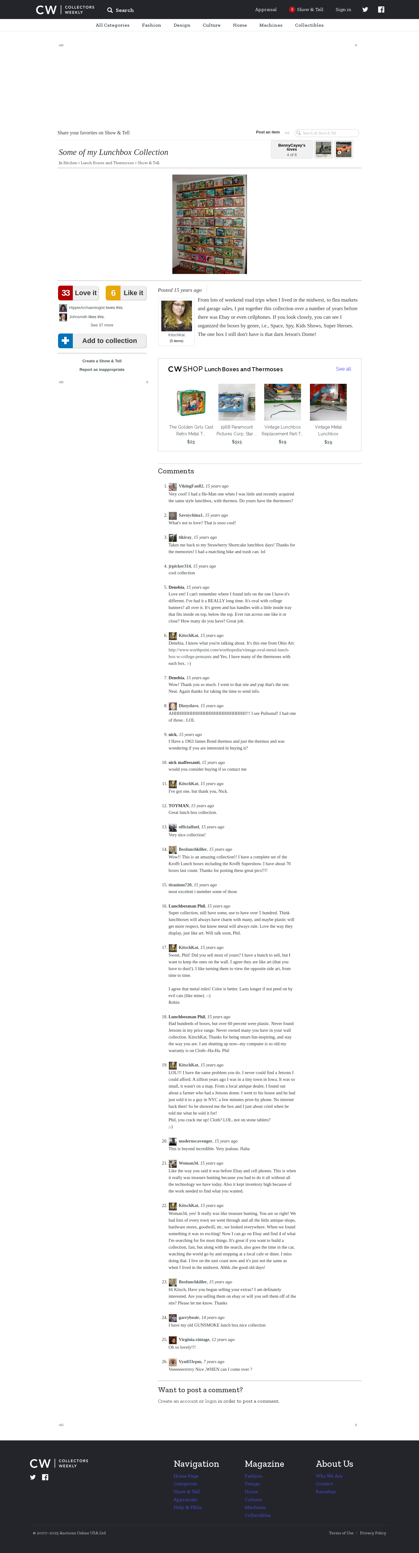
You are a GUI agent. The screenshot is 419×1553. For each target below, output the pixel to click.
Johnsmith (78, 316)
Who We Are (329, 1476)
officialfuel (189, 826)
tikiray (185, 537)
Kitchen (70, 162)
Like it (125, 293)
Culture (253, 1499)
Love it (79, 293)
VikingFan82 (191, 486)
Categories (185, 1483)
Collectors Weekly (65, 9)
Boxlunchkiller (193, 849)
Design (252, 1483)
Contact (324, 1483)
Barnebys (326, 1491)
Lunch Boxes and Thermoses (107, 162)
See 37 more (102, 325)
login (211, 1401)
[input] (165, 11)
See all (343, 369)
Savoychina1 (191, 515)
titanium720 (180, 884)
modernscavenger (196, 1141)
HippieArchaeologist (87, 307)
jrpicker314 (180, 566)
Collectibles (258, 1515)
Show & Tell (148, 162)
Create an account (178, 1401)
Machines (255, 1507)
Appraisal (266, 9)
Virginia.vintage (194, 1339)
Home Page (186, 1476)
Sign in (343, 9)
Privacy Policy (373, 1533)
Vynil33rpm (190, 1361)
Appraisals (185, 1499)
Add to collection (99, 340)
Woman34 (188, 1163)
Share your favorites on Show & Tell (93, 132)
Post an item (266, 132)
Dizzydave (188, 705)
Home (251, 1491)
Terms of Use (341, 1533)
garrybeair (189, 1317)
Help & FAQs (188, 1507)
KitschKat (176, 319)
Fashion (253, 1476)
